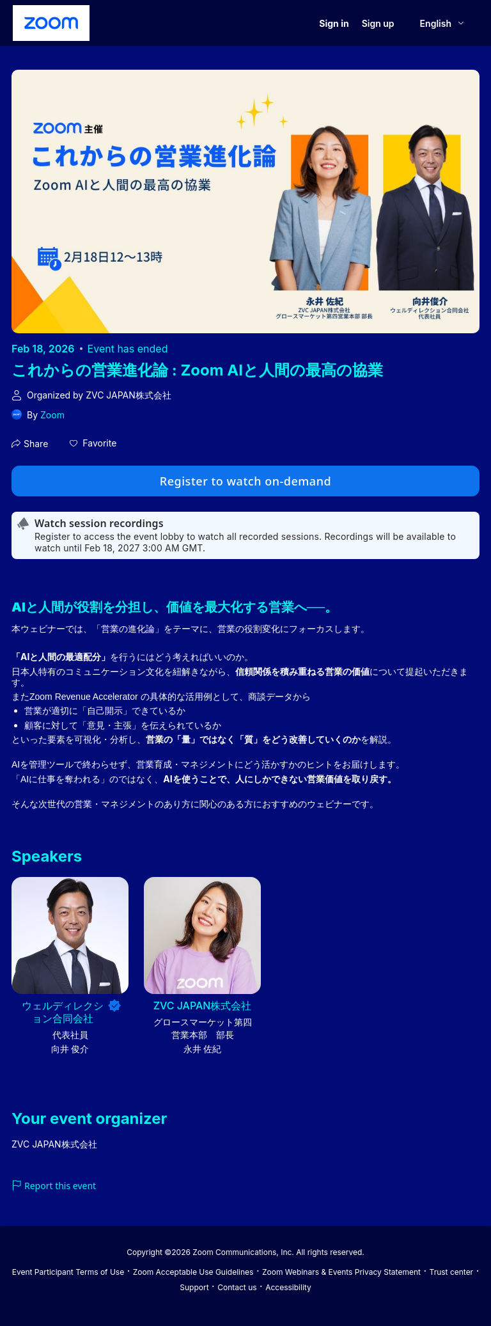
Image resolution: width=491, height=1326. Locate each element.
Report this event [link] (54, 1186)
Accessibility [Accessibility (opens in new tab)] (288, 1287)
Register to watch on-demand (245, 481)
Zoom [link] (52, 414)
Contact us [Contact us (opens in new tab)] (236, 1287)
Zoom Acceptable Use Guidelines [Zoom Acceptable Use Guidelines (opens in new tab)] (193, 1272)
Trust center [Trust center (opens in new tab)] (452, 1272)
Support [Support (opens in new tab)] (194, 1287)
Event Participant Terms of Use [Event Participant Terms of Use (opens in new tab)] (68, 1272)
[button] (93, 443)
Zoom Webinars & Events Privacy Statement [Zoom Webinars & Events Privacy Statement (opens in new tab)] (341, 1272)
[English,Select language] (442, 23)
